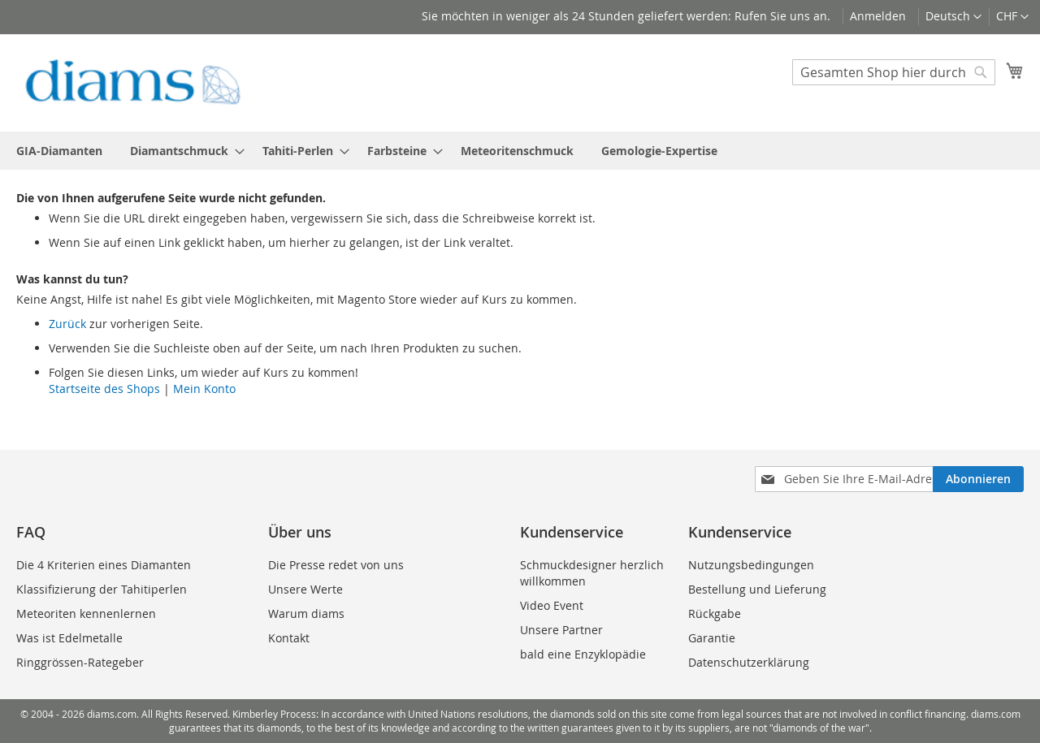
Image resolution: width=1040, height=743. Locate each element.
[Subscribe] (978, 479)
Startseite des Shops (104, 388)
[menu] (520, 151)
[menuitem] (59, 151)
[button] (1012, 17)
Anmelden (878, 16)
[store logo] (132, 82)
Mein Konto (204, 388)
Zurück (67, 323)
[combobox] (893, 72)
